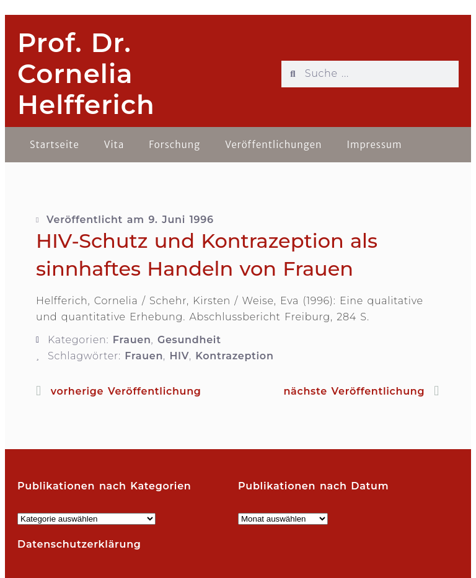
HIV (179, 356)
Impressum (374, 145)
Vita (114, 145)
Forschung (174, 145)
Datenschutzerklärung (79, 544)
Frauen (132, 340)
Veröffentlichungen (273, 145)
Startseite (54, 145)
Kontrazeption (234, 356)
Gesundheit (189, 340)
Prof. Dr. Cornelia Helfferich (86, 74)
